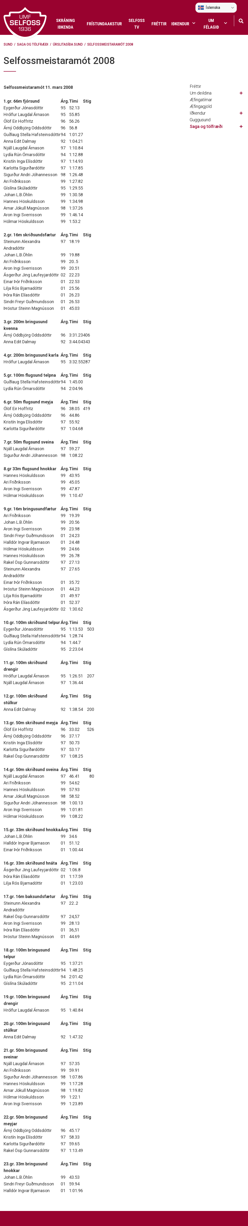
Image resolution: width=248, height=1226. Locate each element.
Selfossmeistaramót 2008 (110, 44)
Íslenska (209, 8)
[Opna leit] (241, 20)
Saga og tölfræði (32, 44)
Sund (8, 44)
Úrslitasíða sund (68, 44)
